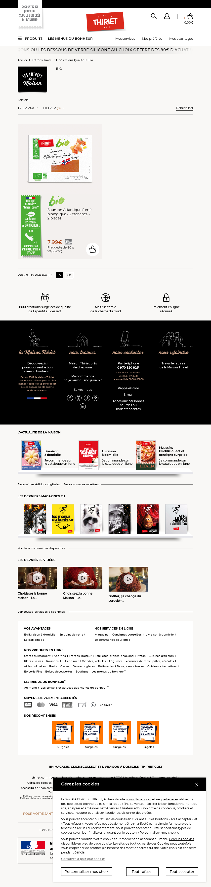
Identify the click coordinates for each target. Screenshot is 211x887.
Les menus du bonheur (70, 38)
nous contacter (128, 352)
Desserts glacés (84, 666)
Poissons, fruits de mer (62, 661)
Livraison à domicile (160, 634)
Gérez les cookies (39, 782)
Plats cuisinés (33, 661)
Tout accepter (182, 871)
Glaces (65, 666)
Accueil (23, 60)
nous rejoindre (173, 352)
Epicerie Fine (33, 671)
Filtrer (52, 108)
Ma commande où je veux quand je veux (83, 378)
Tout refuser (142, 871)
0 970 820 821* (128, 367)
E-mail (128, 394)
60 (69, 275)
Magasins (101, 634)
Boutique (82, 671)
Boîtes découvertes (59, 671)
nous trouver (83, 352)
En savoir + (107, 705)
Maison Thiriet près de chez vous (83, 365)
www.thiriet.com (138, 799)
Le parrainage (34, 639)
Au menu (30, 687)
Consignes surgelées (127, 634)
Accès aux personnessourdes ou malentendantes (128, 405)
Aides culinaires (35, 666)
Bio (90, 60)
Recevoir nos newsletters (81, 484)
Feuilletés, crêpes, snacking (114, 656)
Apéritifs (60, 656)
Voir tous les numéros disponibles (41, 548)
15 (59, 275)
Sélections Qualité (71, 60)
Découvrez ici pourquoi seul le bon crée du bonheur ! (37, 367)
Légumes (116, 661)
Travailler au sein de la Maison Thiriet (174, 365)
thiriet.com (39, 777)
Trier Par (26, 108)
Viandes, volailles (94, 661)
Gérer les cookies (181, 839)
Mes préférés (152, 38)
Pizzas (141, 656)
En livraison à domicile (39, 634)
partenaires (169, 799)
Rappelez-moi (128, 388)
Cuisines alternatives (162, 666)
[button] (167, 17)
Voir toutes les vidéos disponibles (41, 611)
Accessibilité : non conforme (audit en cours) (52, 788)
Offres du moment (37, 656)
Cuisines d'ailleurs (161, 656)
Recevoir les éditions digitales (39, 484)
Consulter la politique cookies (83, 859)
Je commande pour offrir (112, 639)
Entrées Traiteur (43, 60)
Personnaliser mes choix (87, 871)
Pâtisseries (106, 666)
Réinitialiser (184, 108)
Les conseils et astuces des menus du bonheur (75, 687)
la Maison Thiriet (37, 352)
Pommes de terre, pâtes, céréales (150, 661)
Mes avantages (181, 38)
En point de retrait (72, 634)
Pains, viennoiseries (130, 666)
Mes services (125, 38)
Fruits (53, 666)
